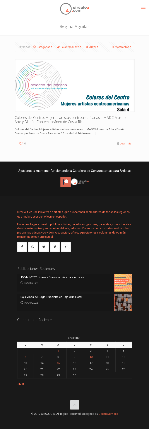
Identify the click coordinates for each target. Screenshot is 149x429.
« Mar (20, 383)
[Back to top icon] (74, 405)
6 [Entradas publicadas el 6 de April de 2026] (25, 357)
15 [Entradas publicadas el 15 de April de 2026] (58, 363)
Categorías (43, 47)
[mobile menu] (143, 8)
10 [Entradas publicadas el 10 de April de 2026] (90, 357)
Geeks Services (108, 413)
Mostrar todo (121, 47)
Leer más (125, 143)
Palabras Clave (69, 47)
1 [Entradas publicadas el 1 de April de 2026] (58, 350)
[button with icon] (22, 247)
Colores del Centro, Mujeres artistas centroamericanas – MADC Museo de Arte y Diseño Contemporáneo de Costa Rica (72, 119)
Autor (92, 47)
